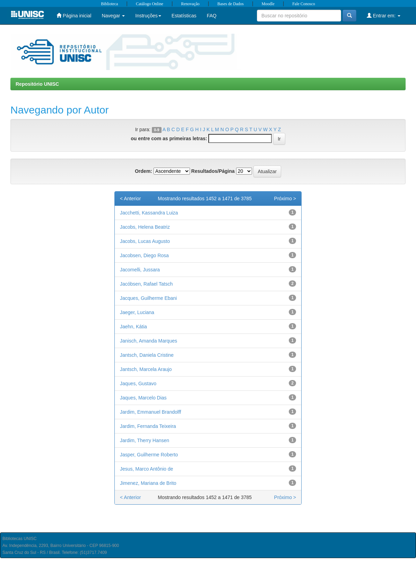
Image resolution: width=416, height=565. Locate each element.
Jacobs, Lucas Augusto (145, 241)
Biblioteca (109, 4)
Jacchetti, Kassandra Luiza (149, 213)
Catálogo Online (149, 4)
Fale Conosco (303, 4)
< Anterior (130, 198)
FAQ (211, 15)
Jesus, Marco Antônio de (146, 469)
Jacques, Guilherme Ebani (148, 298)
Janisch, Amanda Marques (148, 341)
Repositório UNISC (37, 84)
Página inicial (74, 15)
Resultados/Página (213, 171)
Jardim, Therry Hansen (144, 440)
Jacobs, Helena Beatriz (145, 227)
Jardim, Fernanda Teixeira (148, 426)
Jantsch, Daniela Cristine (147, 355)
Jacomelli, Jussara (140, 269)
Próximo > (285, 198)
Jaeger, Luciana (137, 312)
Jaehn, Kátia (133, 326)
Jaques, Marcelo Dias (143, 397)
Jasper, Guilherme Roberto (149, 454)
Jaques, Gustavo (138, 383)
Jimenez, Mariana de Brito (148, 483)
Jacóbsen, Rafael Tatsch (146, 284)
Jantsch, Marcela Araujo (146, 369)
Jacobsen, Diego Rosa (144, 255)
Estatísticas (184, 15)
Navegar (113, 15)
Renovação (190, 4)
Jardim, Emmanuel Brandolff (150, 412)
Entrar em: (383, 15)
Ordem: (143, 171)
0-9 (156, 130)
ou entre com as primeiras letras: (169, 138)
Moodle (267, 4)
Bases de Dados (230, 4)
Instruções (148, 15)
